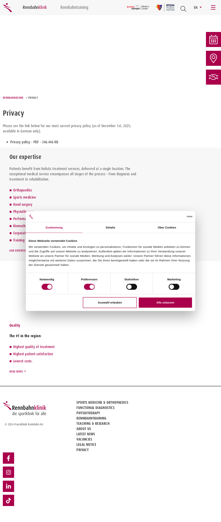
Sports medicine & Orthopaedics (102, 402)
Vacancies (84, 439)
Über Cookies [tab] (167, 227)
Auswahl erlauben (110, 302)
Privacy (82, 449)
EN (196, 7)
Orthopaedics (22, 190)
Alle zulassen (165, 302)
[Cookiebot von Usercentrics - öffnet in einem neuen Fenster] (175, 216)
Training (18, 240)
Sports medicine (24, 197)
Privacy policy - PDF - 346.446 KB (34, 142)
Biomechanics (23, 225)
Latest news (85, 434)
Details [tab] (110, 227)
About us (83, 428)
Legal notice (86, 444)
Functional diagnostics (95, 407)
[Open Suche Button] (183, 8)
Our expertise (18, 251)
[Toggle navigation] (213, 7)
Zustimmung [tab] (54, 227)
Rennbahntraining (91, 418)
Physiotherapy (23, 211)
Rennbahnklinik (13, 98)
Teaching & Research (93, 423)
